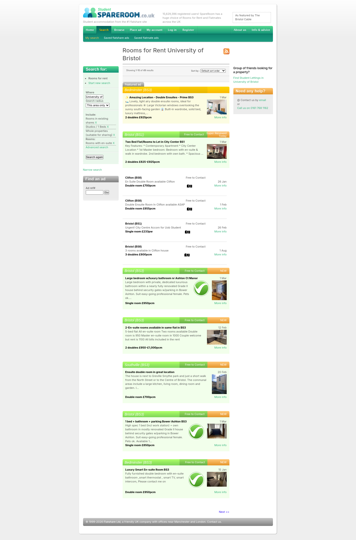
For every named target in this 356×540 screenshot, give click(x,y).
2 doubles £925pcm (138, 117)
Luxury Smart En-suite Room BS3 (147, 469)
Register (188, 30)
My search (92, 38)
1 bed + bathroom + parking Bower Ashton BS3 (156, 421)
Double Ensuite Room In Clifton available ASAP (155, 204)
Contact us (214, 521)
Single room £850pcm (140, 445)
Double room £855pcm (140, 208)
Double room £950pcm (140, 492)
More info (220, 117)
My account (154, 30)
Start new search (99, 83)
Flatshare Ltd (112, 521)
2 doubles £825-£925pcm (142, 162)
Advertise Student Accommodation (135, 30)
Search (103, 30)
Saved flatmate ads (146, 38)
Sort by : (208, 70)
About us (240, 30)
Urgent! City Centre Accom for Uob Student (153, 227)
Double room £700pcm (140, 185)
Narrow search (92, 169)
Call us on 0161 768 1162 (252, 108)
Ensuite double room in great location (150, 372)
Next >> (224, 512)
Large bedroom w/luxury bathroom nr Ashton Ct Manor (161, 278)
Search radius (95, 101)
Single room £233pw (139, 231)
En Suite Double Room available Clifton (150, 181)
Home (89, 30)
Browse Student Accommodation (119, 30)
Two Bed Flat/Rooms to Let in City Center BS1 (155, 142)
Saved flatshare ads (116, 38)
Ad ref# (90, 188)
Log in (172, 30)
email (262, 100)
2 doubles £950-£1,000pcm (143, 347)
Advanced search (97, 147)
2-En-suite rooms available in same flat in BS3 (155, 327)
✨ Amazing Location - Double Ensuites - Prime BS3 (159, 97)
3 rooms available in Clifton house (147, 250)
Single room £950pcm (140, 303)
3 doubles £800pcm (138, 254)
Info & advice (261, 30)
